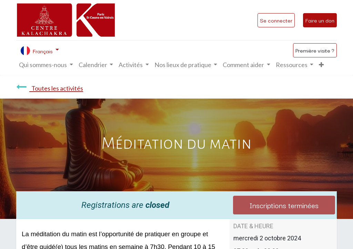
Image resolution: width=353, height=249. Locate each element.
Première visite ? (314, 50)
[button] (321, 64)
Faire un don (319, 20)
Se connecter (276, 20)
